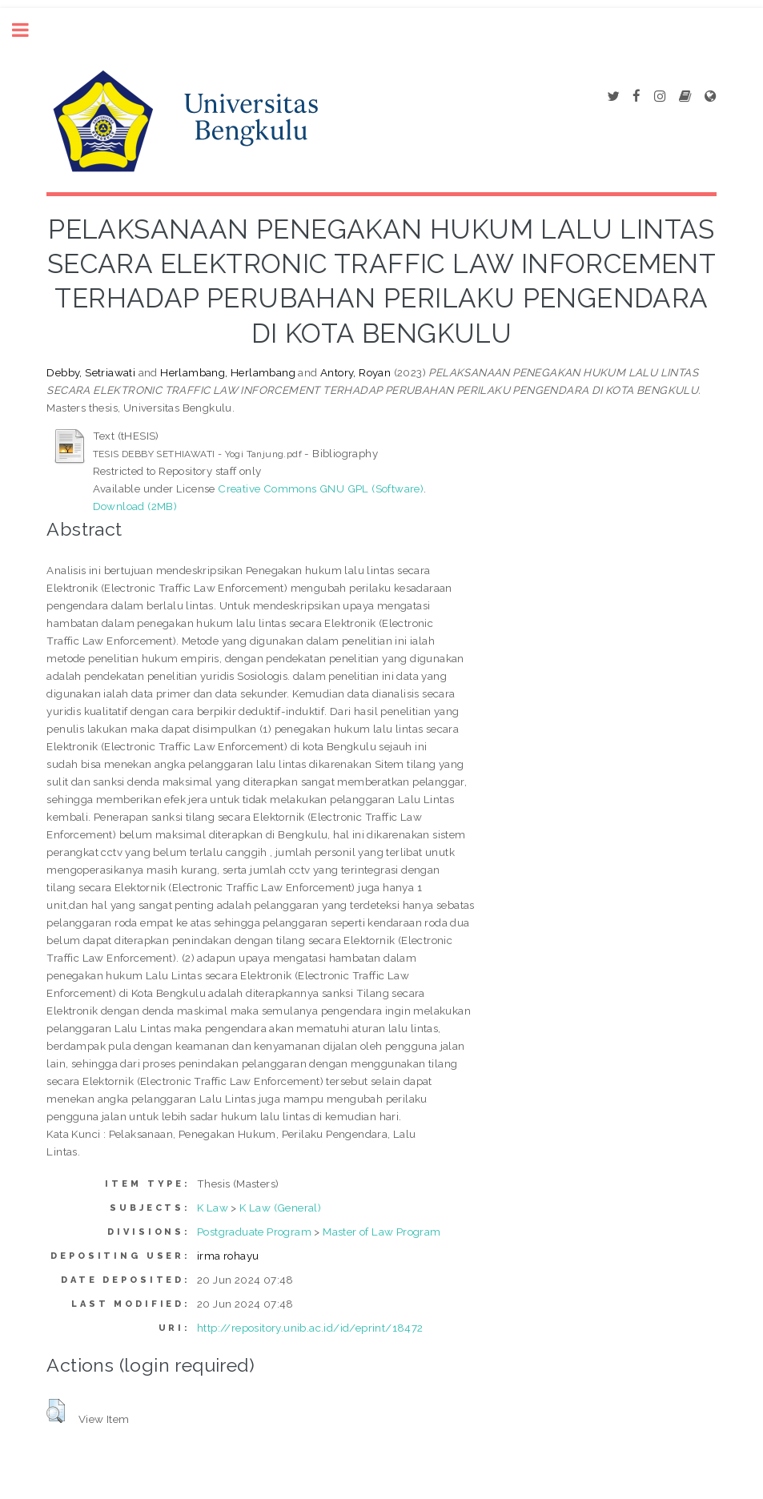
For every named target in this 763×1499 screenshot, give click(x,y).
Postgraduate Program (254, 1231)
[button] (55, 1411)
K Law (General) (280, 1207)
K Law (212, 1207)
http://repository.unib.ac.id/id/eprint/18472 (310, 1327)
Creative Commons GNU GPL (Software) (321, 488)
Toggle (29, 30)
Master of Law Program (381, 1231)
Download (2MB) (135, 506)
